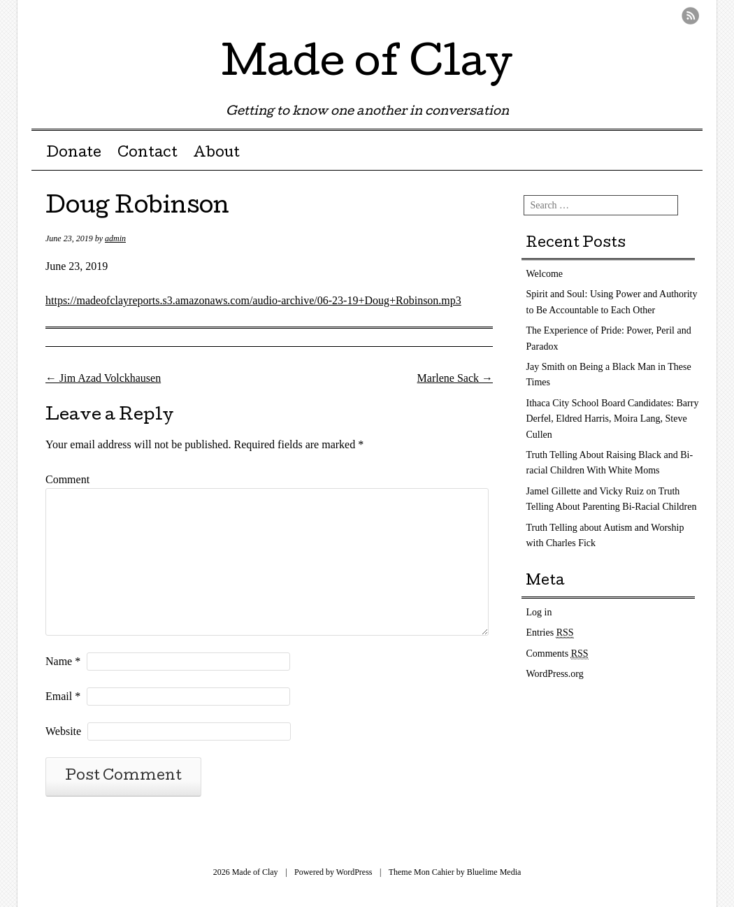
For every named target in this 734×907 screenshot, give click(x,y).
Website (63, 731)
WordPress (354, 872)
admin (115, 238)
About (216, 154)
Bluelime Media (494, 872)
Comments (557, 653)
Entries (550, 632)
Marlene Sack (455, 378)
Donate (73, 154)
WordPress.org (555, 674)
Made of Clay (367, 66)
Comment (67, 479)
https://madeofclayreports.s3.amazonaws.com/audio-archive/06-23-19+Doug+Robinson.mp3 (253, 300)
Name (62, 661)
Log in (539, 612)
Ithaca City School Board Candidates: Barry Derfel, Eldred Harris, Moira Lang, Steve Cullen (612, 419)
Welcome (544, 274)
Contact (147, 154)
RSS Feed (690, 15)
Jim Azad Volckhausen (103, 378)
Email (62, 696)
